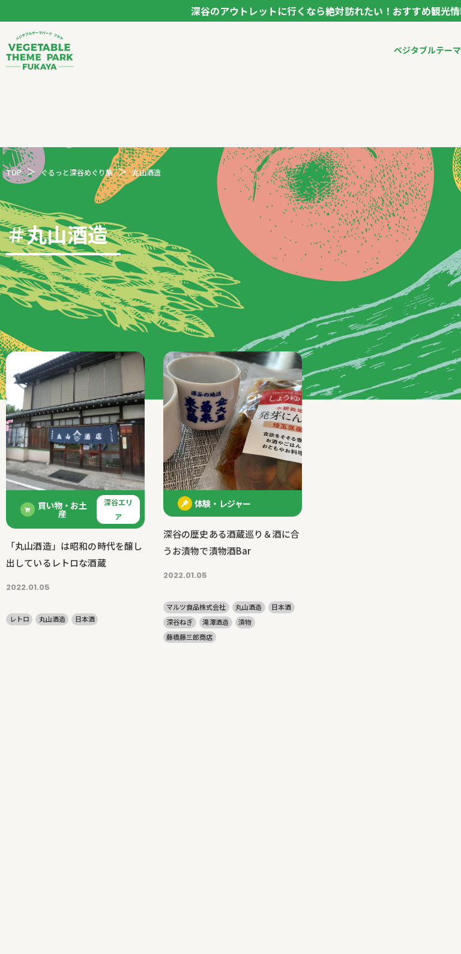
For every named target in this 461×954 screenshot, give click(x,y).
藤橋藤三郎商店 (189, 637)
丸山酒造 (52, 619)
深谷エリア (118, 509)
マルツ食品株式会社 (196, 607)
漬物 (245, 622)
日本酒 (85, 619)
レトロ (19, 619)
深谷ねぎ (179, 622)
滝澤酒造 (215, 622)
